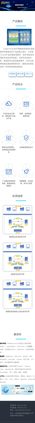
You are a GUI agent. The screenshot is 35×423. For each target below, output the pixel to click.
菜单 (32, 2)
